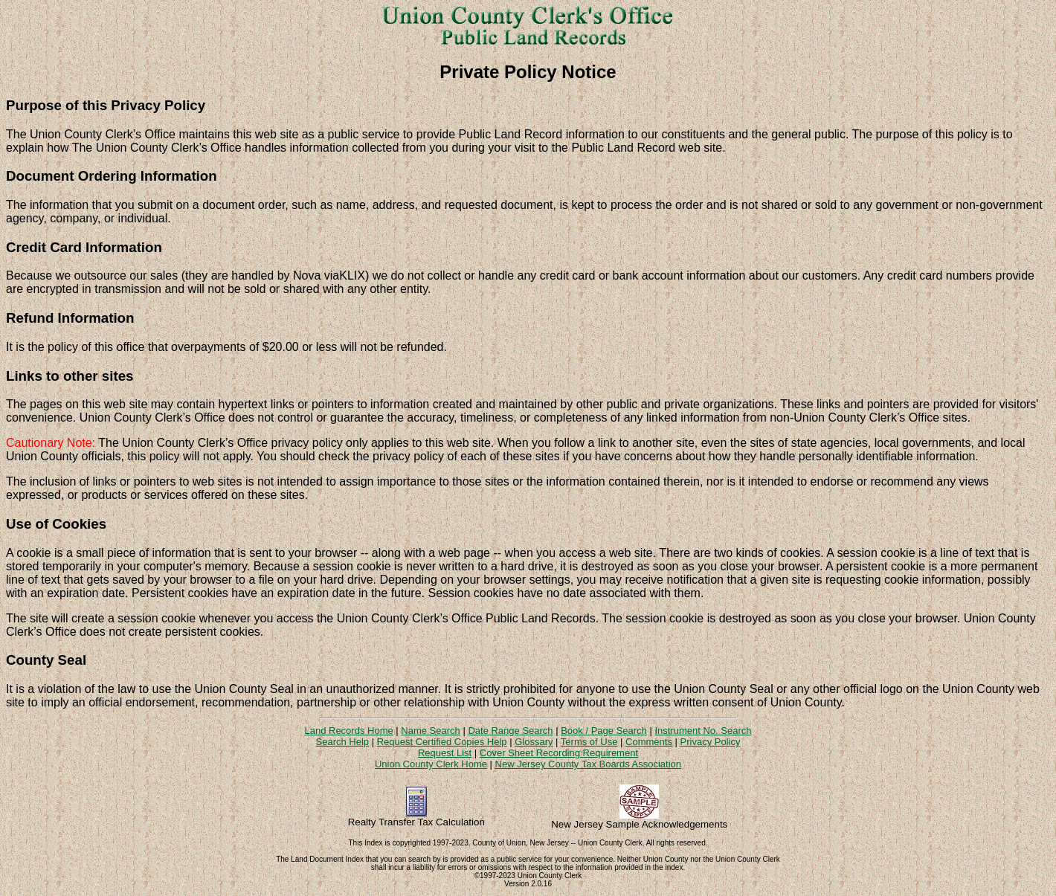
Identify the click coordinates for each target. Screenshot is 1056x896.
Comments (648, 741)
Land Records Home (348, 730)
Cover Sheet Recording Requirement (559, 752)
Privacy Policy (710, 741)
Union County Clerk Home (431, 764)
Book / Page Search (604, 730)
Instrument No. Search (702, 730)
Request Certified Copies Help (442, 741)
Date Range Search (510, 730)
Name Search (430, 730)
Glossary (534, 741)
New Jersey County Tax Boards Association (588, 764)
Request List (444, 752)
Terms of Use (589, 741)
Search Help (343, 741)
